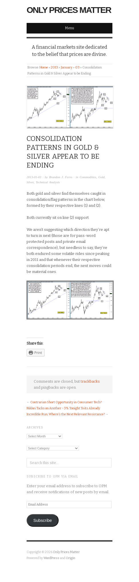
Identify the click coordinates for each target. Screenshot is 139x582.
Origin (70, 558)
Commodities (88, 177)
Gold (101, 177)
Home (43, 67)
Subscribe (42, 520)
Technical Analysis (48, 182)
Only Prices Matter (69, 10)
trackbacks (90, 381)
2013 (54, 67)
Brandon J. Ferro (60, 177)
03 (77, 67)
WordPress (51, 558)
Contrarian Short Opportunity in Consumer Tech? (66, 402)
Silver (30, 182)
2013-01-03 (34, 177)
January (66, 67)
